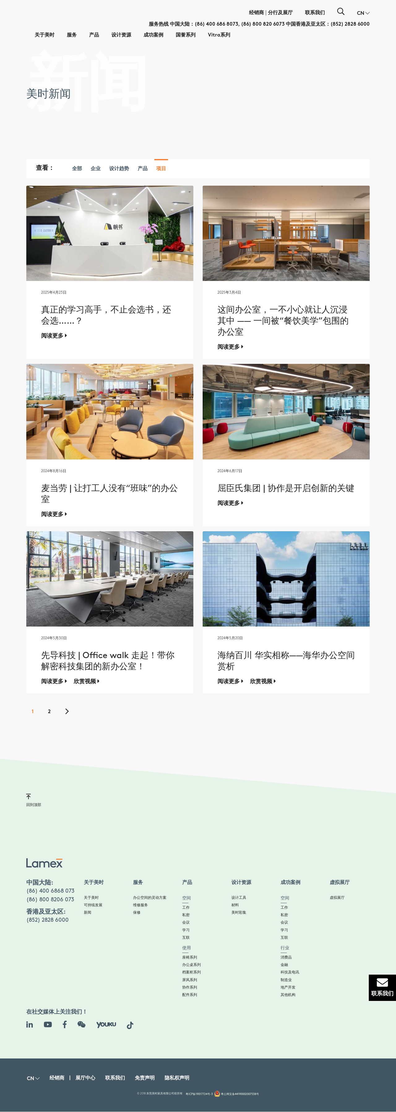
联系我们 (315, 13)
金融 (284, 965)
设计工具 (238, 897)
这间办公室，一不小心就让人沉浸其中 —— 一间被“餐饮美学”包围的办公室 (283, 321)
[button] (363, 13)
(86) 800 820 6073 (263, 24)
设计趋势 (119, 169)
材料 (235, 905)
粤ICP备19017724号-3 (199, 1094)
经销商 (256, 13)
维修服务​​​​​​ (140, 905)
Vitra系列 (219, 35)
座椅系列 (189, 957)
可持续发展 (93, 905)
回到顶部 (33, 800)
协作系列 (189, 987)
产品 (94, 35)
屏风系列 (189, 980)
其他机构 (288, 995)
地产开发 (288, 987)
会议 (186, 922)
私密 (186, 915)
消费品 (286, 957)
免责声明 (145, 1078)
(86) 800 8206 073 (50, 899)
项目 (161, 169)
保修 (136, 912)
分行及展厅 (280, 13)
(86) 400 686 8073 (216, 24)
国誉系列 (186, 35)
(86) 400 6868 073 (50, 891)
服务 (72, 35)
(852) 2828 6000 (350, 24)
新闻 (87, 912)
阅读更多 (54, 336)
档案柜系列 (191, 972)
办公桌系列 (191, 965)
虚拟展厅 (337, 897)
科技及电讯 (290, 972)
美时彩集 (238, 912)
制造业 (286, 980)
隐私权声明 (177, 1078)
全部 (77, 169)
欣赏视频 (87, 681)
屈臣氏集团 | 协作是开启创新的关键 (285, 489)
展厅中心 (85, 1078)
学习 (186, 930)
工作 (186, 907)
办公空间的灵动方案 (149, 897)
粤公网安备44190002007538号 (240, 1094)
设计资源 (121, 35)
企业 (96, 169)
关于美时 (44, 35)
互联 (186, 937)
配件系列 (189, 995)
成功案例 (153, 35)
